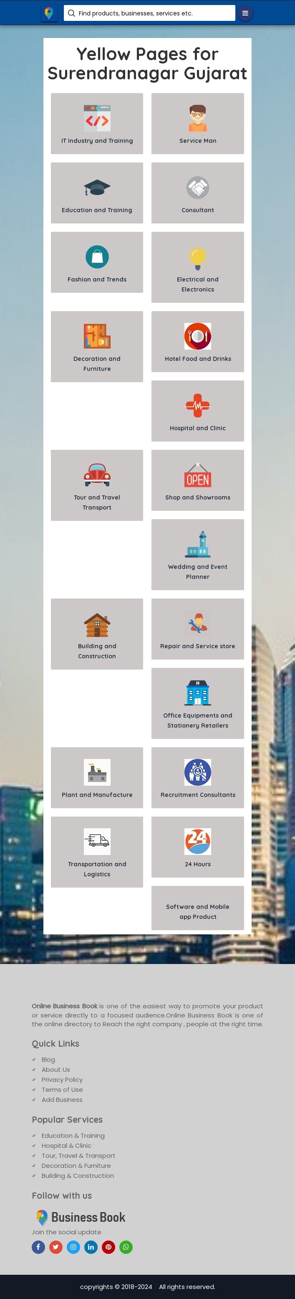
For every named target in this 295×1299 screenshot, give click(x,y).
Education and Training (97, 194)
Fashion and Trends (97, 263)
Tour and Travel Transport (97, 486)
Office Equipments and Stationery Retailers (197, 704)
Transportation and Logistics (97, 853)
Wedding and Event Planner (197, 556)
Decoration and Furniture (97, 348)
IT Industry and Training (97, 125)
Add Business (62, 1099)
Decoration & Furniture (76, 1165)
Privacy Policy (62, 1079)
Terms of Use (62, 1089)
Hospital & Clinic (66, 1145)
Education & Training (73, 1135)
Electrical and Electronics (198, 268)
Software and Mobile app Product (197, 912)
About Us (56, 1069)
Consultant (198, 194)
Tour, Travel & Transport (79, 1155)
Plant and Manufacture (97, 779)
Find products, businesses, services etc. (136, 13)
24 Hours (197, 848)
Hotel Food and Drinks (198, 343)
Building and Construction (97, 635)
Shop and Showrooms (197, 481)
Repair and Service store (197, 630)
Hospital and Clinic (198, 412)
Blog (48, 1059)
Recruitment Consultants (198, 779)
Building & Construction (78, 1175)
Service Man (198, 125)
